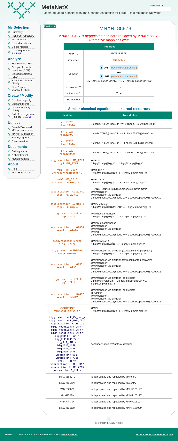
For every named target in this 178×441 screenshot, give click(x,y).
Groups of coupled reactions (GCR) (22, 69)
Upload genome (21, 52)
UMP (107, 68)
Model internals (20, 158)
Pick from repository (23, 35)
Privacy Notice (69, 434)
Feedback (49, 26)
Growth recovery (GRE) (21, 109)
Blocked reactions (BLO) (22, 75)
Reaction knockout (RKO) (22, 82)
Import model (19, 39)
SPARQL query (20, 137)
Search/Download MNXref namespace (23, 129)
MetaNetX (54, 7)
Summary (17, 32)
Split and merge (20, 103)
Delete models (20, 46)
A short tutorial (20, 155)
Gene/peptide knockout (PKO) (21, 88)
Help (14, 168)
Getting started (20, 151)
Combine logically (22, 100)
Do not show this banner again (154, 434)
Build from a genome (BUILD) (23, 116)
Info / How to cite (21, 172)
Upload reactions (21, 43)
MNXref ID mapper (22, 133)
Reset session (20, 141)
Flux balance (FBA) (22, 63)
